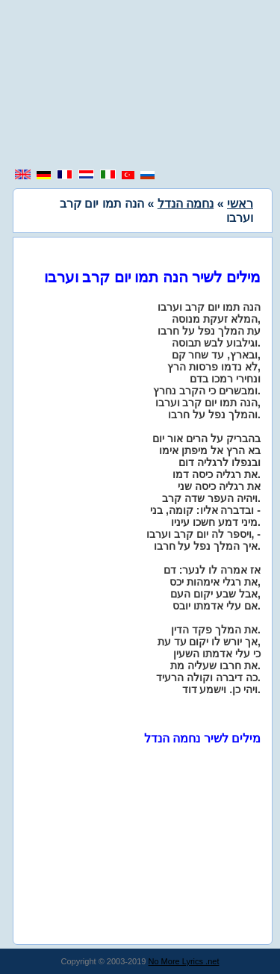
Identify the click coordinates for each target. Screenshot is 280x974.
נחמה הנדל (186, 203)
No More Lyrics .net (184, 961)
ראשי (240, 203)
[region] (140, 86)
